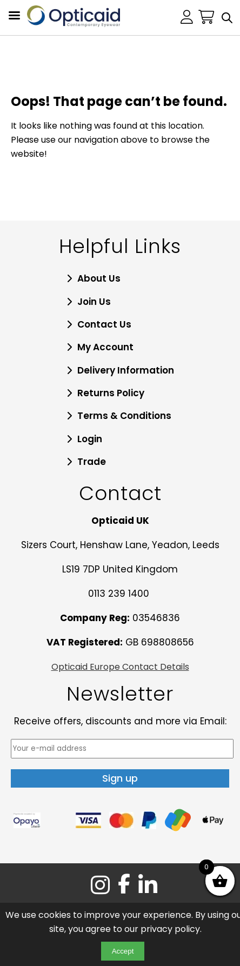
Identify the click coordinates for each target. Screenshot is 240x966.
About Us (99, 278)
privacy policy (170, 929)
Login (89, 438)
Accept (123, 951)
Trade (91, 461)
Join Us (94, 301)
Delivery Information (125, 370)
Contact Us (104, 324)
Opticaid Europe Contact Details (120, 667)
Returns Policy (110, 393)
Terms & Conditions (124, 415)
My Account (105, 347)
